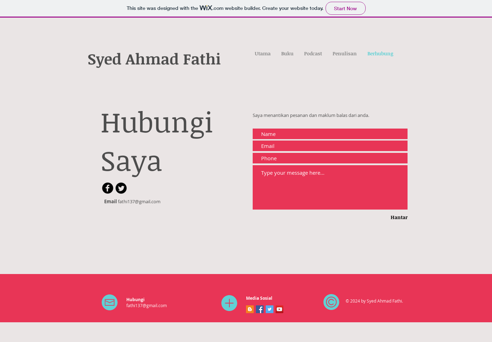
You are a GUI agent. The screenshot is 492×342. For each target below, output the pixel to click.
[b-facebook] (107, 188)
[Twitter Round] (121, 188)
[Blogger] (250, 309)
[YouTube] (279, 309)
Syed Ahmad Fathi (154, 58)
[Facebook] (260, 309)
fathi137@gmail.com (139, 201)
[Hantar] (388, 217)
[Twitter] (269, 309)
